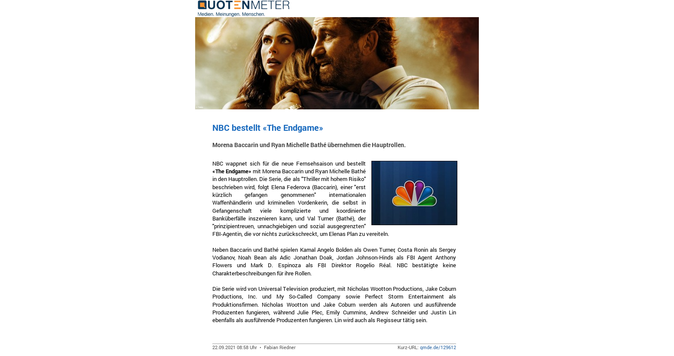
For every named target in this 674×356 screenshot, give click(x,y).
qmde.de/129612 (438, 347)
